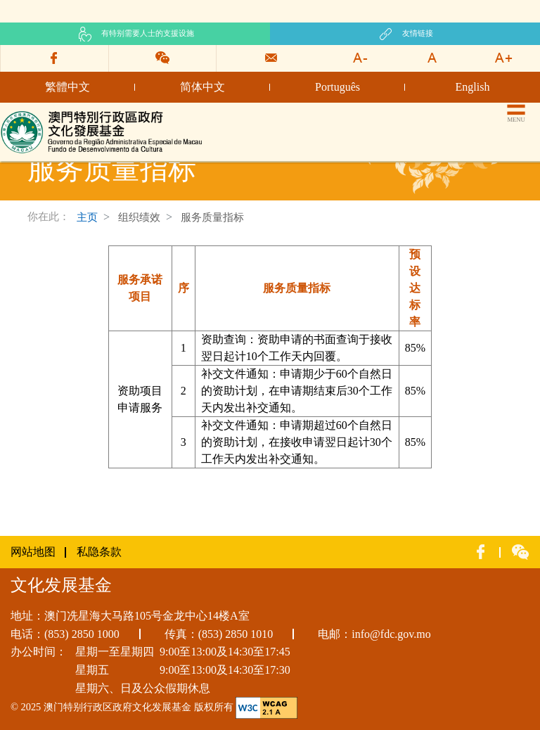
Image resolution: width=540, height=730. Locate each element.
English (473, 87)
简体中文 (202, 87)
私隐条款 (99, 552)
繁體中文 (67, 87)
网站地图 (33, 552)
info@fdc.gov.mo (391, 634)
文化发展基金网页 (45, 114)
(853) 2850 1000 (82, 634)
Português (337, 87)
